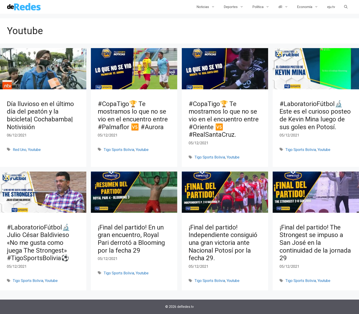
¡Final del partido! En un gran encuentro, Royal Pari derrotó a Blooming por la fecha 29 (131, 239)
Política (263, 7)
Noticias (208, 7)
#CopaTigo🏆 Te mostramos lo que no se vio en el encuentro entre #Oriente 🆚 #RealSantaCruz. (224, 119)
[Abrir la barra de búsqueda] (346, 7)
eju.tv (331, 7)
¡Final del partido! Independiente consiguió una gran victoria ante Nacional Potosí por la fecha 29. (223, 243)
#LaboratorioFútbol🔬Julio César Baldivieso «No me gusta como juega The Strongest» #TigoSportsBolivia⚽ (38, 243)
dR (285, 7)
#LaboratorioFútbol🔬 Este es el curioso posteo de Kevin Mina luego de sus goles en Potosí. (315, 115)
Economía (310, 7)
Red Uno (19, 149)
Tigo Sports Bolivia (119, 149)
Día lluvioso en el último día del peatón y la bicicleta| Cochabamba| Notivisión (40, 115)
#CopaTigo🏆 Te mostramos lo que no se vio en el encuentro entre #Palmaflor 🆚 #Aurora (133, 115)
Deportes (236, 7)
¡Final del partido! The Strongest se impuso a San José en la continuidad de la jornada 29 (315, 243)
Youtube (34, 149)
